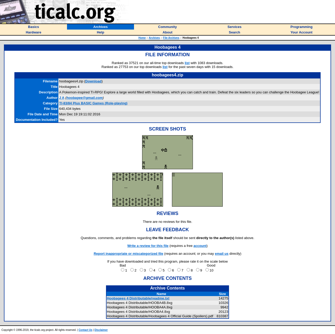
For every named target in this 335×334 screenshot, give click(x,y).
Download (93, 81)
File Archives (171, 37)
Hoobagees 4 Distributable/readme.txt (138, 298)
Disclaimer (101, 330)
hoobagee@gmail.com (84, 98)
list (187, 63)
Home (142, 37)
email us (221, 254)
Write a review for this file (148, 246)
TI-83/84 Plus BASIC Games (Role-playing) (93, 103)
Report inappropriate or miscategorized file (128, 254)
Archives (154, 37)
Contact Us (85, 330)
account (199, 246)
